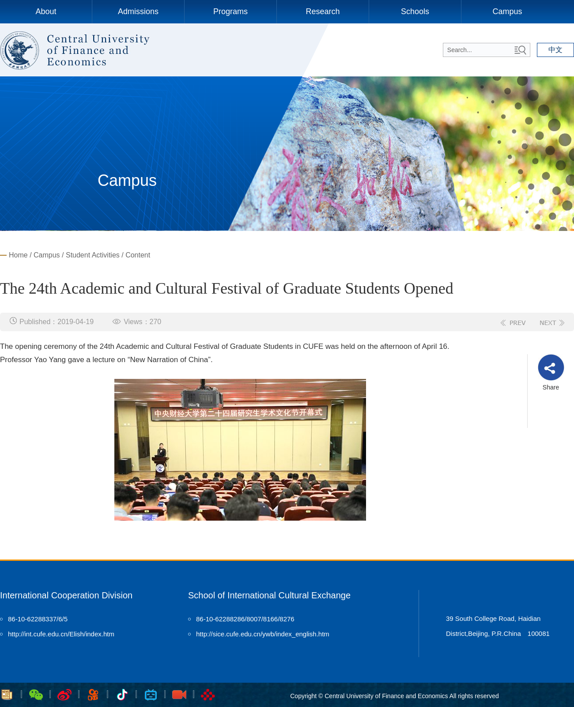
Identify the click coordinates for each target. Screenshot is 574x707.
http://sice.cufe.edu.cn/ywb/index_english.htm (262, 634)
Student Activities (93, 255)
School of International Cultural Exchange (269, 595)
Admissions (138, 11)
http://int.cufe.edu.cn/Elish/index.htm (61, 634)
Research (323, 11)
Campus (507, 11)
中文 (555, 49)
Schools (415, 11)
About (45, 11)
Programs (230, 11)
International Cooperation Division (66, 595)
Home (18, 255)
